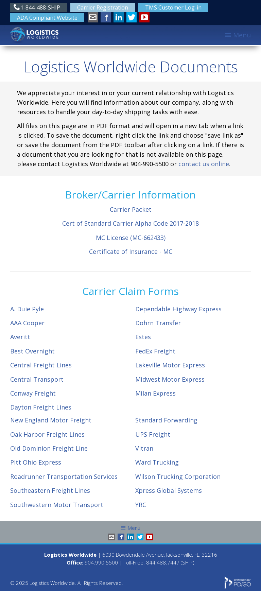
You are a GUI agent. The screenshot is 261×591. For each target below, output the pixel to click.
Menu (242, 35)
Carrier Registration (102, 7)
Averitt (20, 337)
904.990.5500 (101, 562)
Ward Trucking (157, 462)
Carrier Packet (131, 209)
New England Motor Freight (50, 420)
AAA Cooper (27, 323)
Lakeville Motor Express (170, 365)
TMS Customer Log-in (173, 7)
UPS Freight (152, 434)
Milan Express (155, 393)
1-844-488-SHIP (40, 7)
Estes (143, 337)
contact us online (203, 164)
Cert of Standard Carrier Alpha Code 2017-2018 (130, 223)
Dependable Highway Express (178, 309)
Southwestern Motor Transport (56, 505)
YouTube (144, 17)
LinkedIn (119, 17)
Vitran (144, 448)
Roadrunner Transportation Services (64, 476)
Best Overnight (32, 351)
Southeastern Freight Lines (50, 490)
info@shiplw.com (93, 17)
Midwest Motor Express (170, 379)
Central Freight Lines (41, 365)
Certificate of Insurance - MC (130, 251)
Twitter (131, 17)
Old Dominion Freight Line (49, 448)
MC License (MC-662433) (131, 237)
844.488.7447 (162, 562)
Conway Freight (33, 393)
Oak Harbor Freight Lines (47, 434)
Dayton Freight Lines (40, 407)
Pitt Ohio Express (35, 462)
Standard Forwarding (166, 420)
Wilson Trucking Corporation (178, 476)
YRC (140, 505)
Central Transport (37, 379)
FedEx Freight (155, 351)
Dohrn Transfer (158, 323)
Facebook (106, 17)
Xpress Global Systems (168, 490)
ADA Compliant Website (47, 17)
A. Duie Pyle (27, 309)
